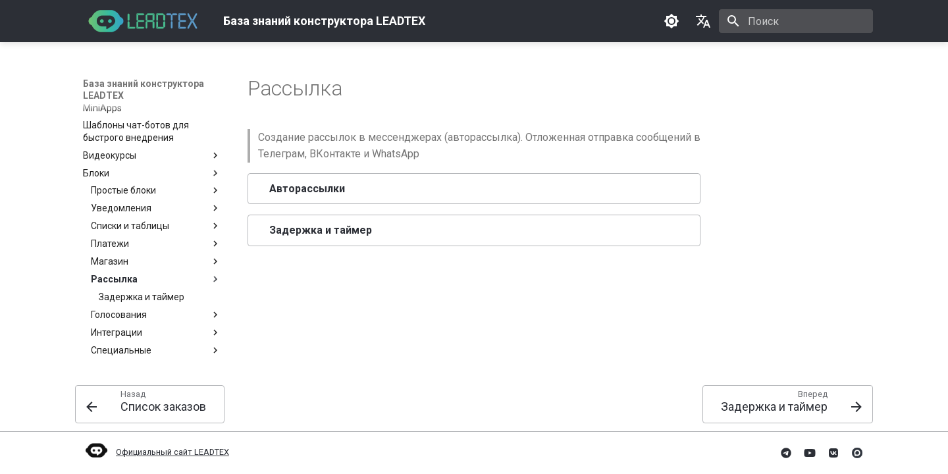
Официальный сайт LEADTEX (156, 452)
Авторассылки (307, 188)
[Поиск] (796, 21)
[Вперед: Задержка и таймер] (787, 404)
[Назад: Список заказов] (149, 404)
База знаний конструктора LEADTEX (143, 89)
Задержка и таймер (320, 230)
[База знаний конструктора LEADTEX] (142, 21)
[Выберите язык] (703, 21)
